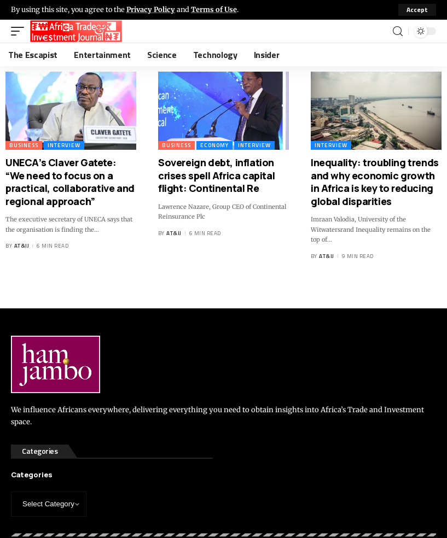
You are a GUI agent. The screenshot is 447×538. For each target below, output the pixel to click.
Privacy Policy (151, 9)
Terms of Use (214, 9)
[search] (397, 31)
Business (23, 145)
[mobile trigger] (20, 31)
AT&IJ (22, 246)
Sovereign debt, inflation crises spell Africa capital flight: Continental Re (216, 175)
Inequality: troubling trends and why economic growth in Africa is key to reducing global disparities (375, 181)
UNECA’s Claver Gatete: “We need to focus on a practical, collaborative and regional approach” (70, 181)
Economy (214, 145)
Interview (64, 145)
